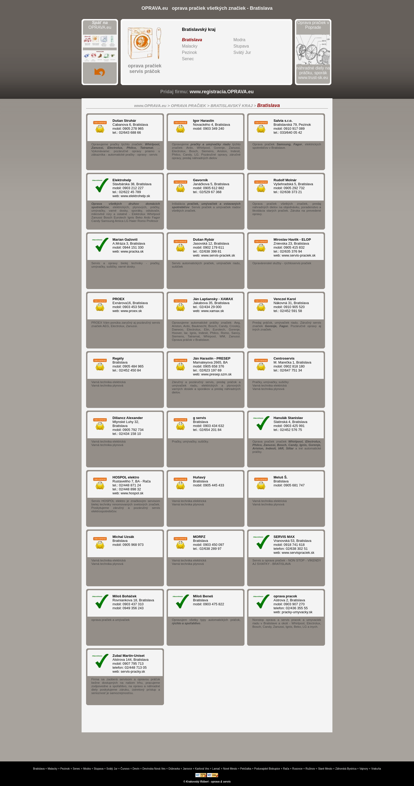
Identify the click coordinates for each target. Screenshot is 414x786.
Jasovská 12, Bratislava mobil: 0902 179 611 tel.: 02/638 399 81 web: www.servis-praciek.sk (214, 247)
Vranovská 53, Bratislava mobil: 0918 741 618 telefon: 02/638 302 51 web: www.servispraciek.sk (295, 545)
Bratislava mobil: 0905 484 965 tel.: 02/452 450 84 (133, 364)
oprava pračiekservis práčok (144, 68)
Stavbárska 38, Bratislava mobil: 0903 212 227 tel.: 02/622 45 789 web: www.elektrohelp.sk (133, 188)
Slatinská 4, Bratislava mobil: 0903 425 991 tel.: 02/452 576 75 (295, 424)
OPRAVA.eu (99, 25)
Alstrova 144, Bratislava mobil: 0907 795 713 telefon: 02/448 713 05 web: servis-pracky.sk (133, 663)
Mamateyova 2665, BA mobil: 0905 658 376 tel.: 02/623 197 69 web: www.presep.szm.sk (214, 366)
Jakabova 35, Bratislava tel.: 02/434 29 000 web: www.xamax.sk (214, 305)
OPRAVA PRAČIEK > (190, 105)
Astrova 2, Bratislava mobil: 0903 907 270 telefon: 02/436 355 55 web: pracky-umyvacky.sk (295, 604)
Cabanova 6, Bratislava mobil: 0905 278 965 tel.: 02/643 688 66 (133, 126)
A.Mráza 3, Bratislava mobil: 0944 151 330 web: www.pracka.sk (133, 245)
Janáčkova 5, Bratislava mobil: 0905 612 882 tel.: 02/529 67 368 (214, 186)
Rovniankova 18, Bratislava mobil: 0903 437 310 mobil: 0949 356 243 (133, 602)
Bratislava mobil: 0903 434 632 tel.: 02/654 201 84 (214, 424)
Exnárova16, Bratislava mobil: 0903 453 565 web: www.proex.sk (133, 305)
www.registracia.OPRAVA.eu (222, 91)
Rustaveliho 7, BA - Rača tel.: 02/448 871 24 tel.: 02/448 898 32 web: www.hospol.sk (133, 485)
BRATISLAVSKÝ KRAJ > (233, 105)
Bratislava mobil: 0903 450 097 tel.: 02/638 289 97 (214, 543)
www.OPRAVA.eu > (152, 105)
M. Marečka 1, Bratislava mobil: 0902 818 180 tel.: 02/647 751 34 (295, 364)
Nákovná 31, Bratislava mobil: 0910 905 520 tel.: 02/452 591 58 (295, 305)
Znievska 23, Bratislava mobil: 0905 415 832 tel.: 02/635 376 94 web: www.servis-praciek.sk (295, 247)
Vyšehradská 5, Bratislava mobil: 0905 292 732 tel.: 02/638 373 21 (295, 186)
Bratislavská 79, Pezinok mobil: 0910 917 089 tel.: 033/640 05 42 (295, 126)
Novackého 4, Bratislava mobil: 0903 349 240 (214, 125)
